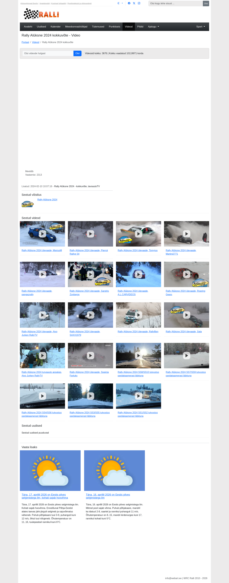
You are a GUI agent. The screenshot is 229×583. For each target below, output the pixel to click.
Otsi (206, 3)
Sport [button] (199, 26)
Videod (129, 26)
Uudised (41, 26)
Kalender (56, 26)
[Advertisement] (138, 14)
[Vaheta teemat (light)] (120, 3)
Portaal (25, 42)
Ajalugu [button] (152, 26)
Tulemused (98, 26)
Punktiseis (114, 26)
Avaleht (28, 26)
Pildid (140, 26)
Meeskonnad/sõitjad (76, 26)
